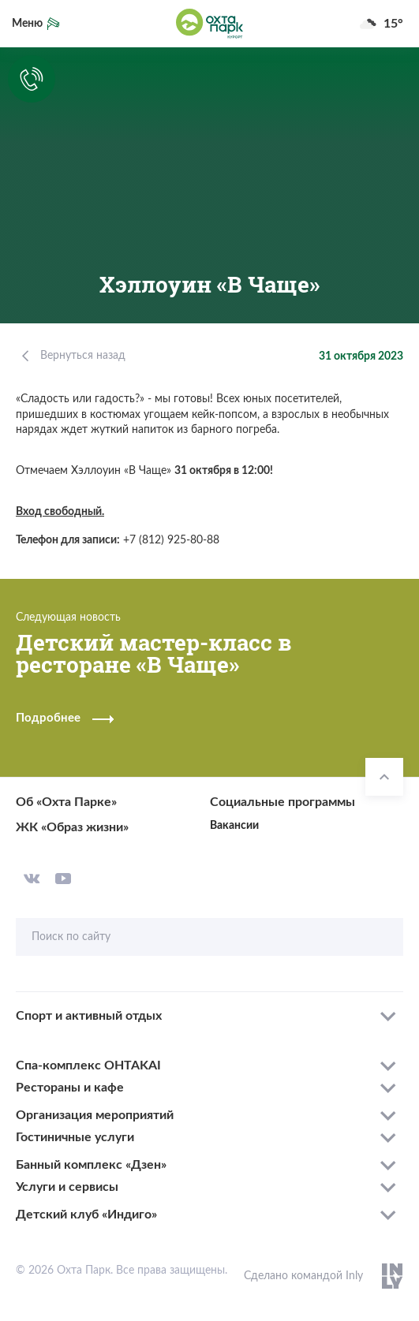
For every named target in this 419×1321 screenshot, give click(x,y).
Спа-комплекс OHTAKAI (88, 1065)
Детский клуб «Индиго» (86, 1214)
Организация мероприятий (95, 1115)
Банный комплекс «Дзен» (91, 1165)
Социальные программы (282, 802)
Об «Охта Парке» (66, 802)
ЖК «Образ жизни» (72, 827)
